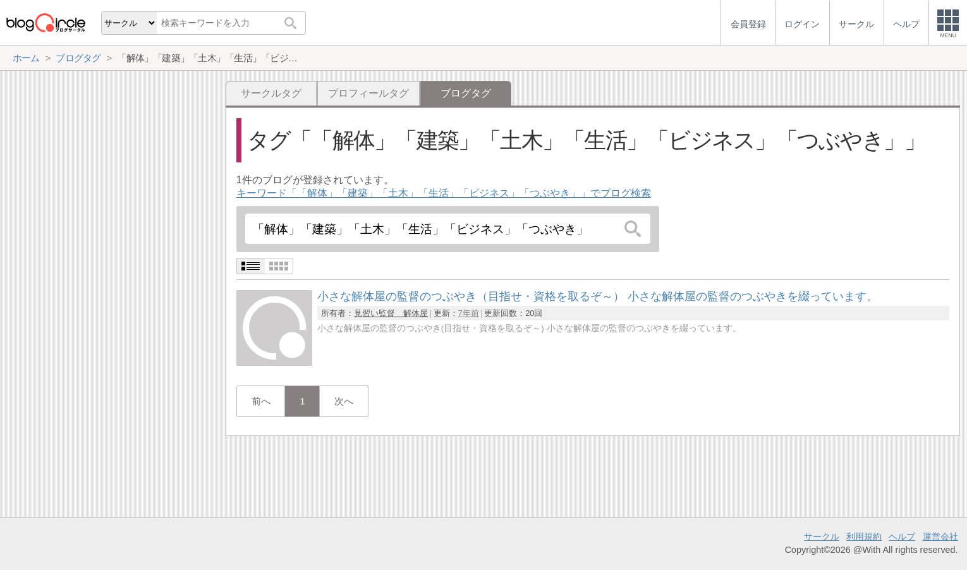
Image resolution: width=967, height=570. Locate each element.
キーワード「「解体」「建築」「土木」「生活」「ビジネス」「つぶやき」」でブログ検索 (443, 193)
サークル (821, 536)
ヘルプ (902, 536)
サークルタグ (271, 93)
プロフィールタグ (368, 93)
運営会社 (940, 536)
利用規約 (864, 536)
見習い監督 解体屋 (391, 313)
